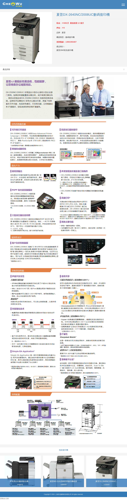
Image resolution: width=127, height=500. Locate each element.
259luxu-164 (4, 498)
